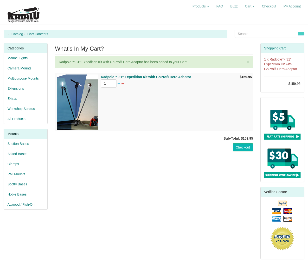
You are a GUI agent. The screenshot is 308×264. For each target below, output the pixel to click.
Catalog (17, 34)
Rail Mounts (16, 174)
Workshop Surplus (21, 109)
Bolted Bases (17, 154)
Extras (12, 99)
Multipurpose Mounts (23, 78)
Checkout (243, 147)
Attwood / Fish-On (20, 204)
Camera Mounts (19, 68)
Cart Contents (37, 34)
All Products (16, 119)
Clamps (13, 164)
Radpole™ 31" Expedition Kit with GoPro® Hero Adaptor (280, 64)
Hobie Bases (16, 194)
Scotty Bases (17, 184)
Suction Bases (18, 144)
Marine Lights (17, 58)
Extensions (15, 88)
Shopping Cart (275, 48)
